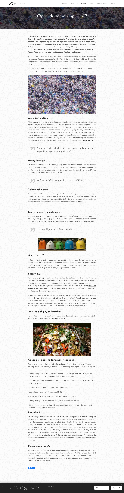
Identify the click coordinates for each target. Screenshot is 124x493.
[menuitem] (67, 3)
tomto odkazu (88, 140)
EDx (57, 36)
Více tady (81, 202)
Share (31, 468)
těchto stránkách (58, 318)
